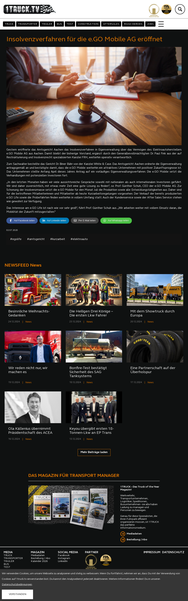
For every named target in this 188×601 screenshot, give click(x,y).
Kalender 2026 (39, 561)
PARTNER (91, 552)
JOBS (150, 24)
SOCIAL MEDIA (68, 552)
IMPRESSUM (152, 552)
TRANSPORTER (27, 24)
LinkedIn (63, 561)
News (29, 322)
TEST (70, 24)
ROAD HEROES (133, 24)
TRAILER (47, 24)
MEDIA (8, 552)
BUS (59, 24)
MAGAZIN (37, 552)
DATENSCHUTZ (173, 552)
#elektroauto (79, 239)
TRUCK (9, 24)
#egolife (15, 239)
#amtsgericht (36, 239)
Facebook (64, 555)
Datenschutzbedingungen (17, 584)
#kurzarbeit (57, 239)
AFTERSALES (111, 24)
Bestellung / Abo (137, 539)
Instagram (64, 558)
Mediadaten (134, 533)
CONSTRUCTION (88, 24)
